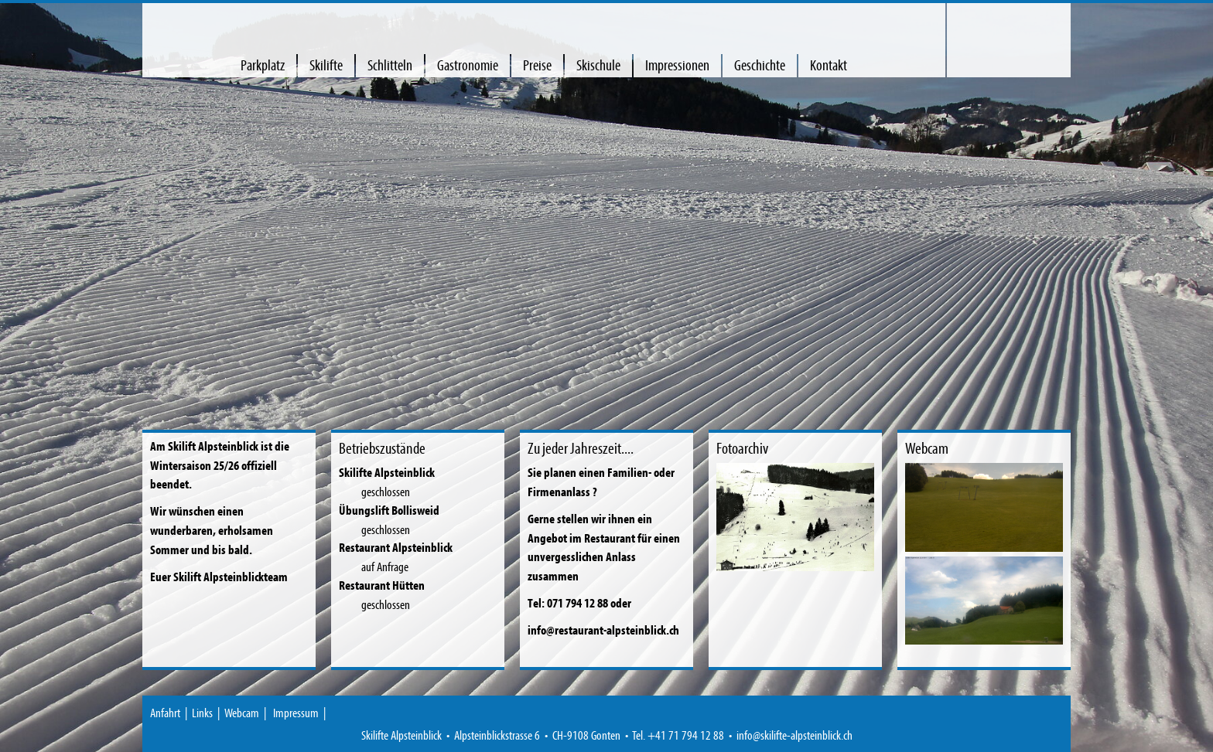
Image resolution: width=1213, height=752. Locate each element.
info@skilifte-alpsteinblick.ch (794, 734)
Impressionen (677, 65)
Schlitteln (389, 65)
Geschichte (759, 65)
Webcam (241, 712)
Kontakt (828, 65)
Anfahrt (165, 712)
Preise (537, 65)
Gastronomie (467, 65)
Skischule (598, 65)
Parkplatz (263, 65)
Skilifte (326, 65)
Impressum (296, 712)
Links (202, 712)
